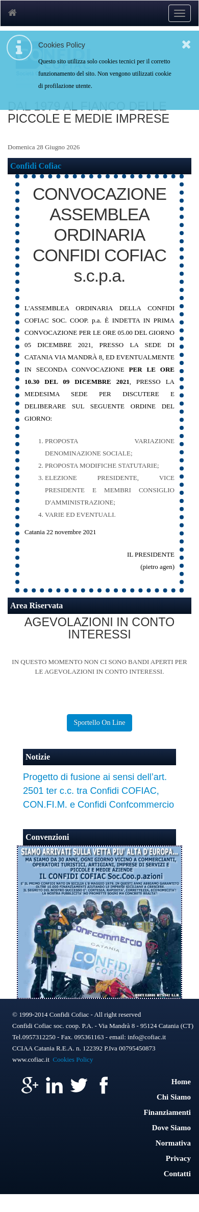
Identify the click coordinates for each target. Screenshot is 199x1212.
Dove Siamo (171, 1128)
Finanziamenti (167, 1112)
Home (181, 1082)
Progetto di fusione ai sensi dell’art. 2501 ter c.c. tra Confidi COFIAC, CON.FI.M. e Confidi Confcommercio (98, 791)
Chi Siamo (174, 1097)
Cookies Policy (73, 1059)
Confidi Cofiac (35, 166)
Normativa (173, 1143)
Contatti (177, 1174)
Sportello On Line (99, 722)
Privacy (178, 1158)
